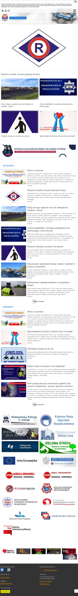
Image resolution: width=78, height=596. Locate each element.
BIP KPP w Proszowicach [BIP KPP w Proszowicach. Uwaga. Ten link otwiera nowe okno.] (51, 570)
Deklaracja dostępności (6, 583)
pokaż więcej (39, 302)
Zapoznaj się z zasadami (46, 581)
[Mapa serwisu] (5, 10)
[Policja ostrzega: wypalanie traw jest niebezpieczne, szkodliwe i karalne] (19, 94)
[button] (74, 11)
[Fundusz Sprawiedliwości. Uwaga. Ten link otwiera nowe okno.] (58, 502)
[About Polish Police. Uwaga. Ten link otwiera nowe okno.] (58, 461)
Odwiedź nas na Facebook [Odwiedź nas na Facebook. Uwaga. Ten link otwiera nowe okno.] (2, 569)
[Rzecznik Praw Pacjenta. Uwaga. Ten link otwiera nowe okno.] (20, 515)
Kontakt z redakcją (5, 577)
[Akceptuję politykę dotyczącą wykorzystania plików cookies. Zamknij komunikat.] (75, 1)
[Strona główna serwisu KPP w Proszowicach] (2, 10)
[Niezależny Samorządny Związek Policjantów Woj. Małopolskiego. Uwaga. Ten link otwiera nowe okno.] (58, 488)
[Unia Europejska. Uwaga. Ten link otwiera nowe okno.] (20, 461)
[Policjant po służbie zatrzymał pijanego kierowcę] (39, 51)
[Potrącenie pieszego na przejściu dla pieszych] (19, 124)
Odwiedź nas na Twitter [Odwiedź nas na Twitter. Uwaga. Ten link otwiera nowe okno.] (5, 569)
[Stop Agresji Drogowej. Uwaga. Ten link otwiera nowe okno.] (20, 475)
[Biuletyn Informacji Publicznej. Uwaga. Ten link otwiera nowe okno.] (20, 530)
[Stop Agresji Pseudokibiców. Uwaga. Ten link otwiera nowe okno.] (58, 475)
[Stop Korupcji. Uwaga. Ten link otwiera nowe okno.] (20, 488)
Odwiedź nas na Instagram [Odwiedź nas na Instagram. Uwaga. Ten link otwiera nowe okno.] (8, 569)
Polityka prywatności (45, 584)
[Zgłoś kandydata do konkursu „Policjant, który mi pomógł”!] (58, 124)
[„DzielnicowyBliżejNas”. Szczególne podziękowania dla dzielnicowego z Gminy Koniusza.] (58, 94)
